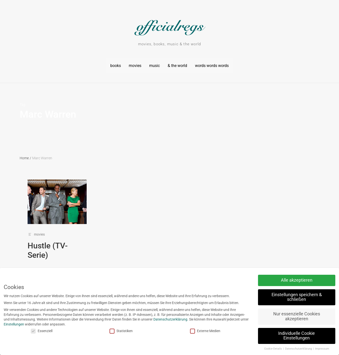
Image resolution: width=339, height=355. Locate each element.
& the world (177, 64)
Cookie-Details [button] (258, 348)
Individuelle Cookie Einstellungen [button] (281, 336)
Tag (22, 102)
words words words (212, 64)
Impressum (307, 348)
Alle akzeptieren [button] (281, 280)
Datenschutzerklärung (155, 319)
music (154, 64)
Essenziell (26, 331)
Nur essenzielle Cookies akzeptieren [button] (281, 316)
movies (135, 64)
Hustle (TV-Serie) (48, 247)
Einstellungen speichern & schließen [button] (281, 297)
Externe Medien (190, 331)
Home (25, 156)
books (115, 64)
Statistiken (105, 331)
